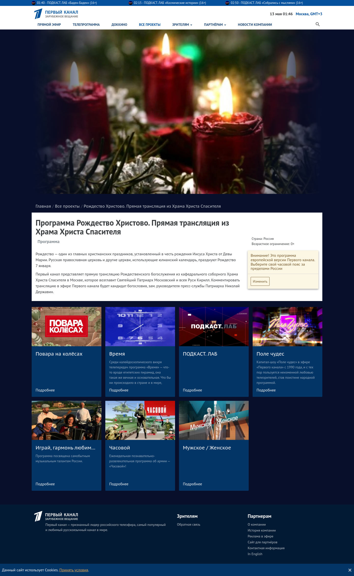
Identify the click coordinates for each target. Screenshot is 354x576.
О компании (257, 524)
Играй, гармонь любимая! (66, 448)
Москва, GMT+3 (309, 13)
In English (255, 554)
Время (117, 354)
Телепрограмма (86, 24)
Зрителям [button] (182, 24)
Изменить (260, 281)
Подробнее (45, 390)
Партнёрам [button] (215, 24)
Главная (43, 206)
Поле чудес (270, 354)
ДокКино (119, 24)
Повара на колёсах (59, 354)
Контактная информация (266, 548)
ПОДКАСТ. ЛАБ (200, 354)
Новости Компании (255, 24)
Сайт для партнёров (262, 542)
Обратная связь (188, 524)
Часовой (119, 448)
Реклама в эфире (260, 536)
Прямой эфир (49, 24)
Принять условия (73, 569)
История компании (262, 530)
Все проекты (149, 24)
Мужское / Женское (207, 448)
